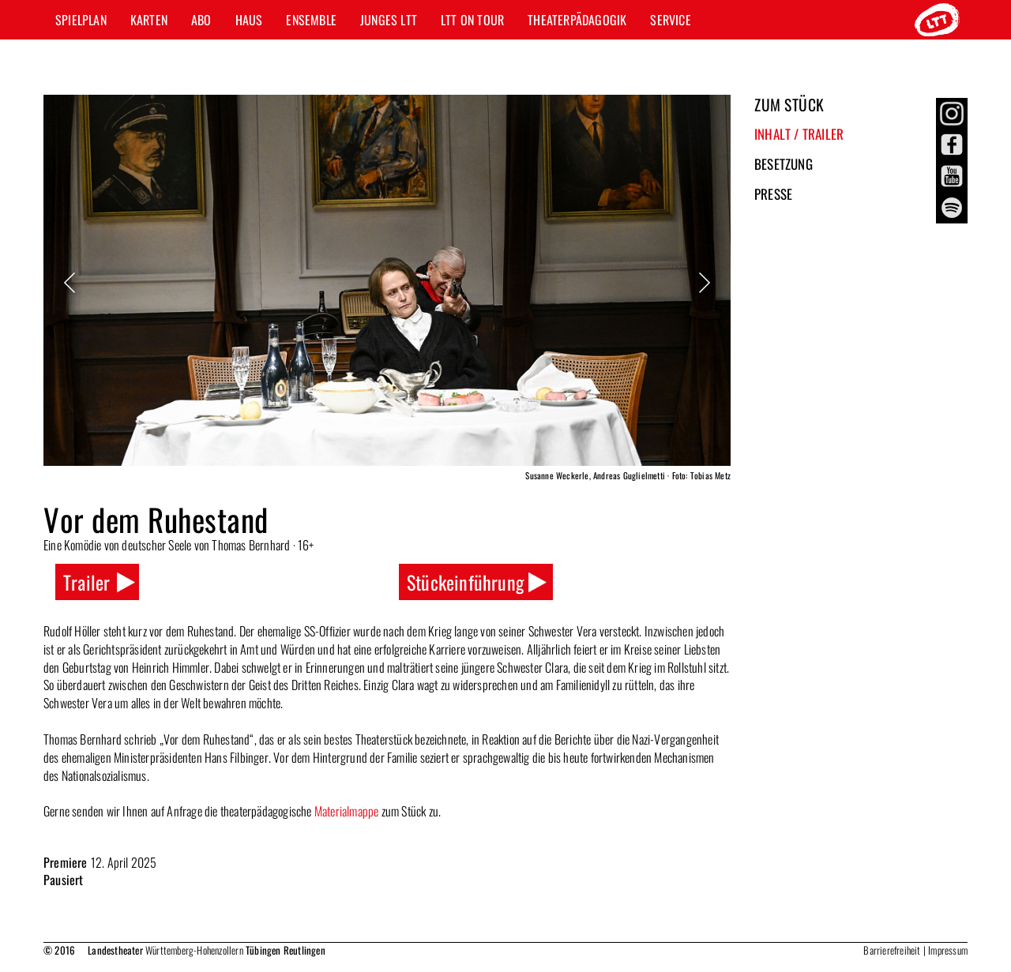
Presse (773, 194)
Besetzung (783, 164)
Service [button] (670, 19)
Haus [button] (249, 19)
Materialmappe (346, 810)
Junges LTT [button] (388, 19)
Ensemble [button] (311, 19)
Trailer (86, 582)
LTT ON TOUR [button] (472, 19)
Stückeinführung (465, 582)
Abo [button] (201, 19)
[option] (387, 290)
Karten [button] (148, 19)
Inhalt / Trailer (799, 134)
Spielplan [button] (81, 19)
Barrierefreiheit (891, 950)
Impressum (948, 950)
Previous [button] (71, 282)
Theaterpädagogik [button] (577, 19)
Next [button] (703, 282)
